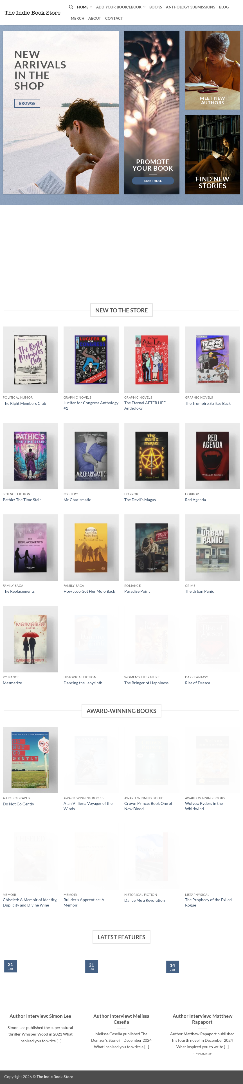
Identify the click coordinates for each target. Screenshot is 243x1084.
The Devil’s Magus (140, 499)
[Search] (71, 7)
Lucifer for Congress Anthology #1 (91, 405)
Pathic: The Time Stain (22, 499)
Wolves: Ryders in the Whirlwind (204, 806)
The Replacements (19, 591)
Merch (77, 18)
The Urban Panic (199, 591)
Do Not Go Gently (18, 803)
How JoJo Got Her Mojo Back (89, 591)
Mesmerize (12, 682)
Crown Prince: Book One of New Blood (148, 806)
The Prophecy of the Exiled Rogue (208, 902)
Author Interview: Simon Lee (40, 1016)
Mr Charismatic (77, 499)
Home (84, 7)
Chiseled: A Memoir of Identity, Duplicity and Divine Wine (30, 902)
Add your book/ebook (120, 7)
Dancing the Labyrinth (83, 682)
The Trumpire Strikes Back (208, 403)
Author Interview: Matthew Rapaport (202, 1019)
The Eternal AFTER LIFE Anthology (145, 405)
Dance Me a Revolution (144, 900)
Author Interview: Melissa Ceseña (121, 1019)
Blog (224, 7)
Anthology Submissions (190, 7)
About (94, 18)
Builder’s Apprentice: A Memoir (84, 902)
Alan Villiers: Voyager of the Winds (88, 806)
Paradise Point (137, 591)
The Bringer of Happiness (146, 682)
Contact (114, 18)
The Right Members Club (24, 403)
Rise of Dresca (197, 682)
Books (155, 7)
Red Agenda (195, 499)
